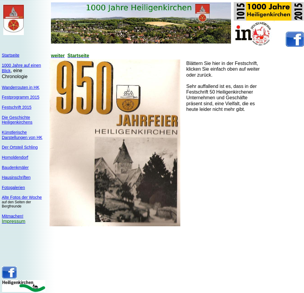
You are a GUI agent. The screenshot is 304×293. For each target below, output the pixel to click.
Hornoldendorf (15, 157)
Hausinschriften (16, 177)
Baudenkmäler (15, 167)
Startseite (10, 55)
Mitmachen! (12, 216)
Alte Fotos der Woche (22, 197)
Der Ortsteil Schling (20, 147)
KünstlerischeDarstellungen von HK (22, 135)
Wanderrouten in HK (20, 87)
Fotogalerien (13, 187)
